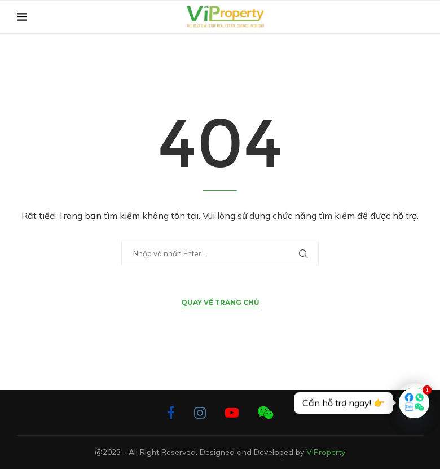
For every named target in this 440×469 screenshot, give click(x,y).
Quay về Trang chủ (220, 302)
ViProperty (325, 452)
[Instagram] (200, 412)
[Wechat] (265, 412)
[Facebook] (171, 412)
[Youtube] (232, 412)
